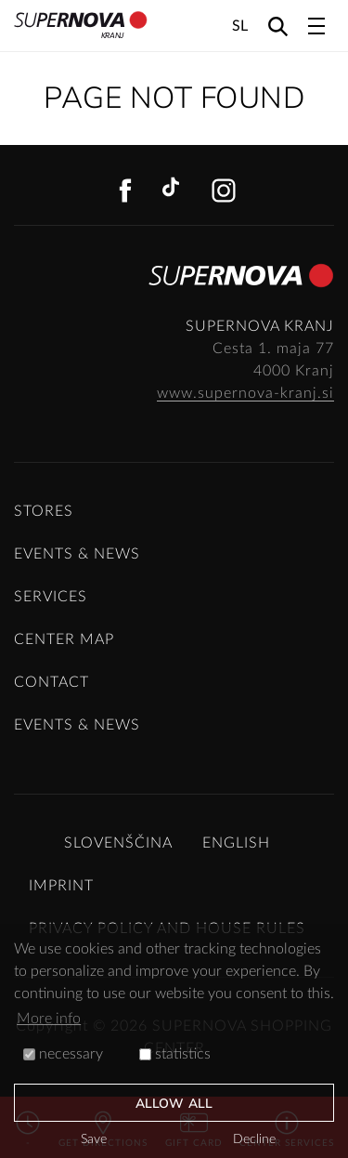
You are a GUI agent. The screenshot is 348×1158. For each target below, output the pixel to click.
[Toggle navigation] (316, 26)
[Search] (278, 25)
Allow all (174, 1103)
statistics (175, 1053)
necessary (63, 1053)
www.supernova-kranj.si (245, 393)
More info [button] (49, 1018)
